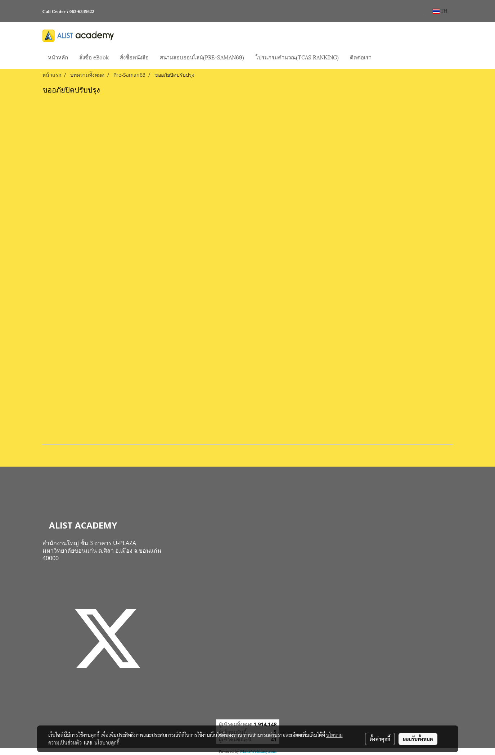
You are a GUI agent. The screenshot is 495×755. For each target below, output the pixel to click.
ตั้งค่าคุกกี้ (380, 739)
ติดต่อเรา (361, 57)
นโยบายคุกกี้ (107, 742)
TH (440, 11)
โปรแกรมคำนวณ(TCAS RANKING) (297, 57)
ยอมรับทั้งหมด (418, 739)
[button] (384, 57)
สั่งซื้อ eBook (94, 57)
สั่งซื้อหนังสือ (134, 57)
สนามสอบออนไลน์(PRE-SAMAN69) (202, 57)
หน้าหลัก (58, 57)
